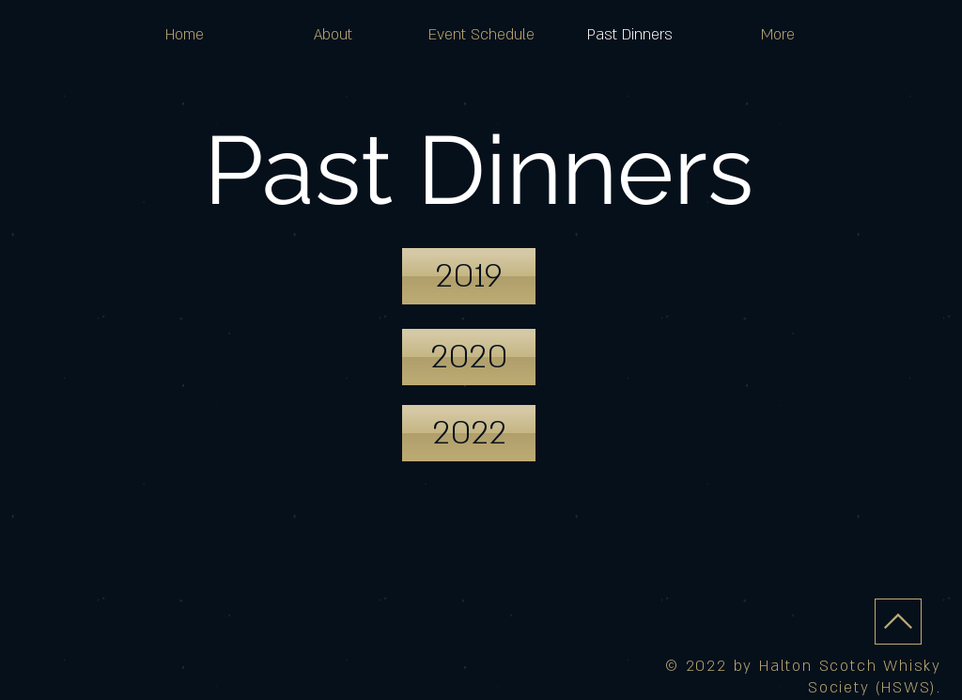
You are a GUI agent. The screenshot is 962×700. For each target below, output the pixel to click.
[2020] (468, 357)
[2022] (468, 433)
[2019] (468, 276)
